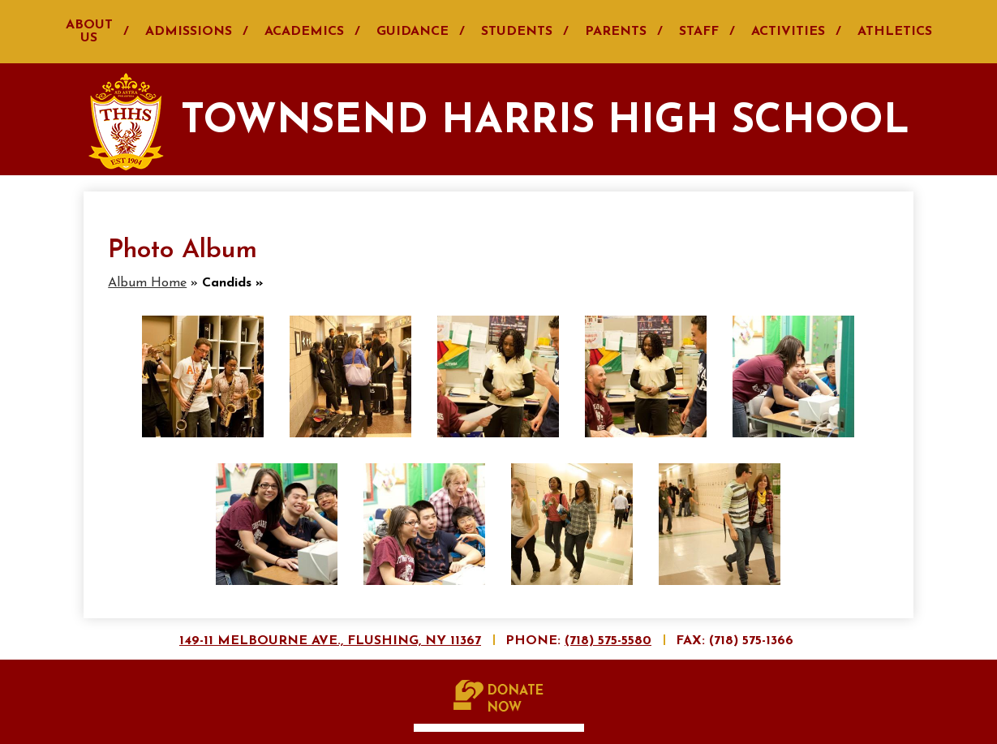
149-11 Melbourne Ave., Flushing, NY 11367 (330, 640)
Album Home (147, 283)
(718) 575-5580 (608, 640)
